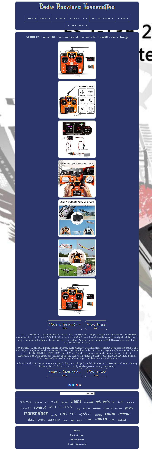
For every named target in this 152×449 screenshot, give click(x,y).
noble (112, 420)
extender (54, 415)
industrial (86, 408)
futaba (129, 408)
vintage (77, 409)
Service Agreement (77, 444)
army (72, 420)
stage (120, 401)
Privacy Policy (77, 439)
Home (77, 430)
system (85, 413)
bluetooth (97, 408)
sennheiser (54, 419)
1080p (41, 419)
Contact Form (77, 435)
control (40, 407)
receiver (68, 413)
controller (26, 408)
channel (122, 419)
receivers (26, 401)
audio (101, 419)
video (54, 401)
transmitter (36, 413)
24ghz (76, 401)
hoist (46, 403)
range (65, 420)
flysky (31, 419)
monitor (130, 402)
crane (88, 419)
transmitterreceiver (113, 408)
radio (110, 413)
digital (64, 402)
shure (79, 420)
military (98, 415)
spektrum (38, 402)
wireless (60, 407)
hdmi (88, 401)
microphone (105, 401)
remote (124, 413)
